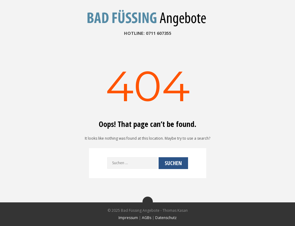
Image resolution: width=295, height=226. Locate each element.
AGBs (146, 217)
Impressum (128, 217)
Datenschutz (166, 217)
